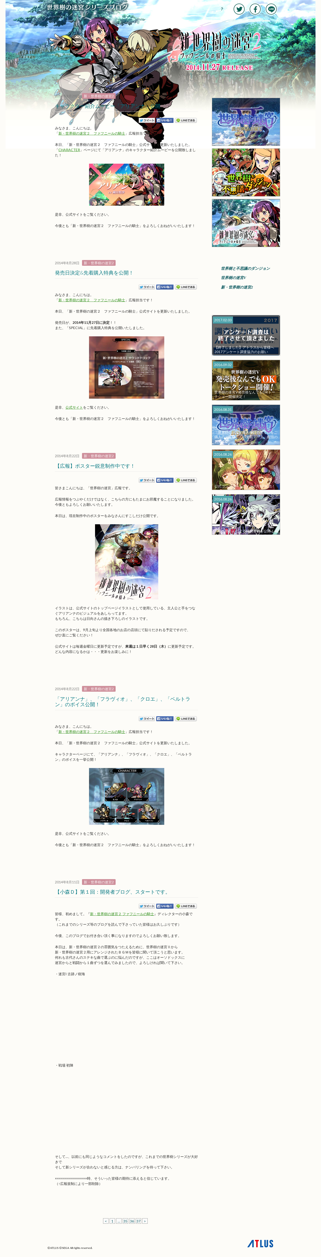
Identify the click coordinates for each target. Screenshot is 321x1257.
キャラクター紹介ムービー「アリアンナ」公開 (107, 106)
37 (138, 1221)
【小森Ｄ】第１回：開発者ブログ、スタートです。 (112, 891)
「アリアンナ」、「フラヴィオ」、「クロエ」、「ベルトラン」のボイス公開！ (122, 701)
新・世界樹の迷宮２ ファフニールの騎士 (91, 133)
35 (125, 1221)
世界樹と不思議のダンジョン (245, 269)
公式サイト (74, 407)
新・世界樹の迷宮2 (99, 96)
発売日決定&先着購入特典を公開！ (94, 272)
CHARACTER (69, 150)
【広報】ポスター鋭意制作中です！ (95, 465)
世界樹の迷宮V (233, 278)
